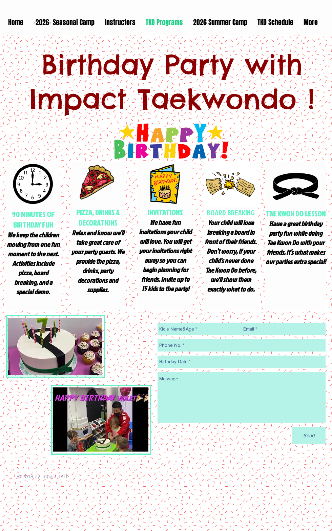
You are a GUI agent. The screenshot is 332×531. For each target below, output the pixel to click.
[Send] (309, 435)
